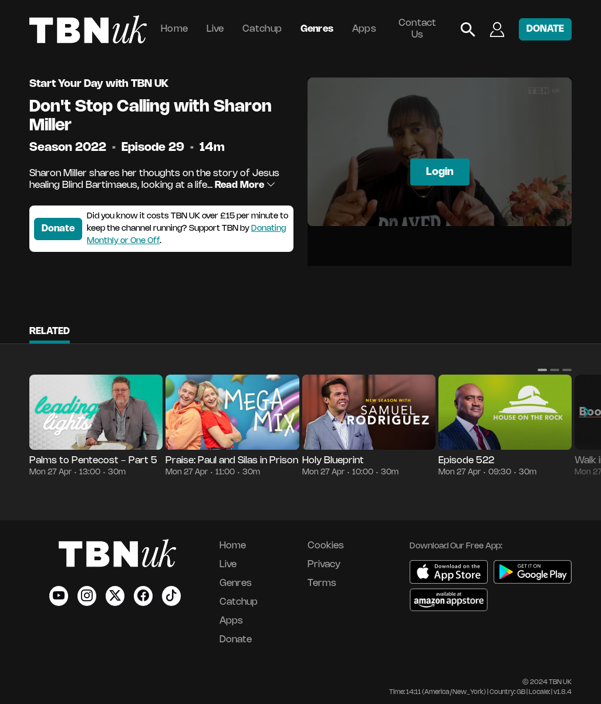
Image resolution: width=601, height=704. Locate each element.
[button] (542, 370)
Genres (317, 29)
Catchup (262, 29)
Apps (364, 29)
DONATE (545, 29)
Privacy (324, 564)
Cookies (326, 545)
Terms (322, 583)
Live (215, 29)
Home (174, 29)
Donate (58, 228)
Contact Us (418, 29)
